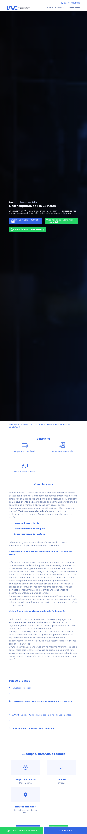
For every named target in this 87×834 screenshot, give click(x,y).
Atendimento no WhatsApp (27, 229)
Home (50, 8)
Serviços (59, 8)
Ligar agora (65, 830)
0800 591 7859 (74, 3)
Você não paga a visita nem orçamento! (59, 221)
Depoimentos (73, 8)
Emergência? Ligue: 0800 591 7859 (25, 221)
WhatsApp (15, 427)
